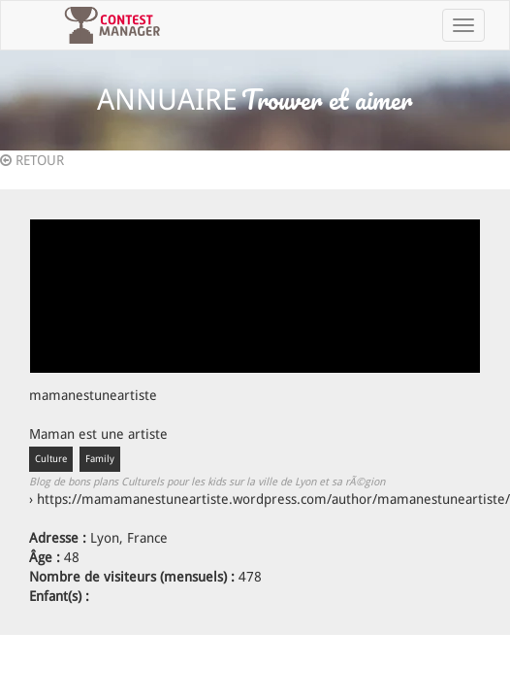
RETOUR (32, 160)
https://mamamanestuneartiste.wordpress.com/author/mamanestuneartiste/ (273, 499)
